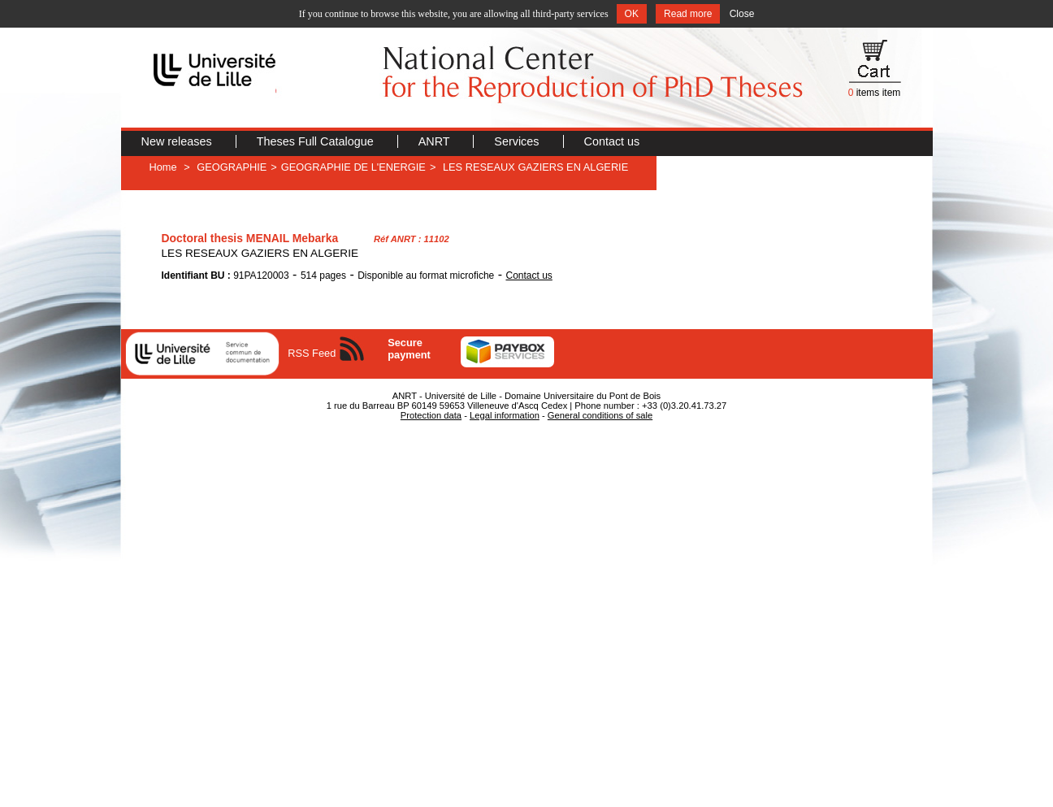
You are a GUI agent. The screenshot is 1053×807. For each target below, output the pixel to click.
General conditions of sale (600, 415)
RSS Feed (312, 353)
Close (742, 14)
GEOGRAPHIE (231, 167)
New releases (178, 141)
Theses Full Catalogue (317, 141)
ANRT (435, 141)
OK (632, 14)
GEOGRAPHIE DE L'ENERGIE (353, 167)
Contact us (612, 141)
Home (163, 167)
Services (518, 141)
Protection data (431, 415)
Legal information (505, 415)
